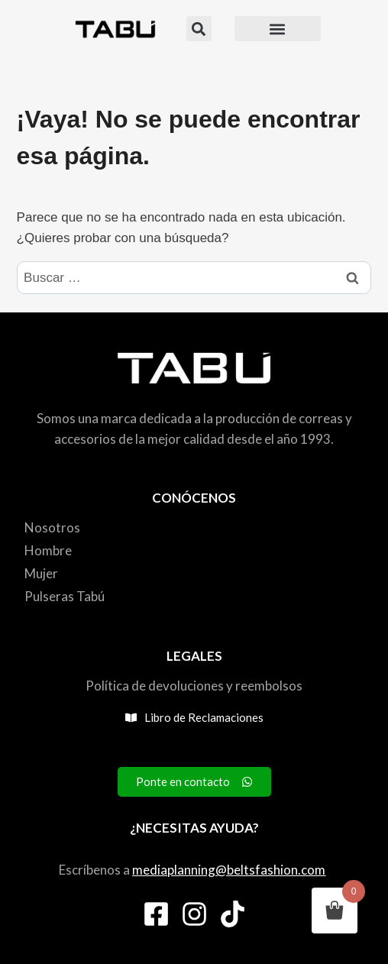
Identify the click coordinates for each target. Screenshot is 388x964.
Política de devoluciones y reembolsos (194, 686)
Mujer (41, 573)
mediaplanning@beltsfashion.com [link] (228, 870)
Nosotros (52, 527)
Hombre (48, 550)
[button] (199, 28)
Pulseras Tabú (64, 596)
